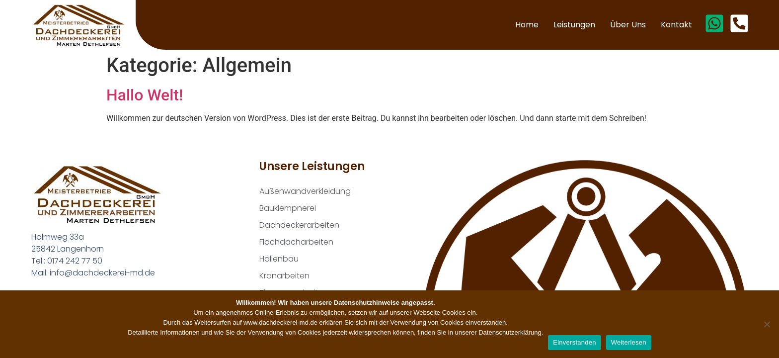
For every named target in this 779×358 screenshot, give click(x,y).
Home (527, 24)
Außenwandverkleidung (305, 191)
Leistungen (574, 24)
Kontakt (676, 24)
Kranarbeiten (284, 275)
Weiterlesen (628, 342)
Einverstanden (574, 342)
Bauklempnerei (287, 208)
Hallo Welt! (144, 95)
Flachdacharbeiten (296, 242)
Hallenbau (279, 259)
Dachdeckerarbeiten (299, 225)
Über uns (628, 24)
